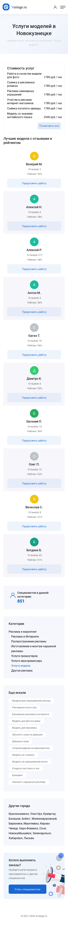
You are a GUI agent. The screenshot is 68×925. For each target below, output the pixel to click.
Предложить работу (34, 183)
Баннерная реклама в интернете (30, 714)
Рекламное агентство (24, 707)
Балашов (14, 818)
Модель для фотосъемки (26, 721)
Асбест (26, 818)
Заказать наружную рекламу (28, 782)
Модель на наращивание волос (30, 761)
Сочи (42, 828)
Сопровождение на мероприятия (30, 748)
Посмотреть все (49, 125)
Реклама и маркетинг (23, 631)
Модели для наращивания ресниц (31, 700)
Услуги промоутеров (24, 656)
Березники (15, 823)
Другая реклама (22, 670)
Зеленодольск (42, 833)
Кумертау (49, 813)
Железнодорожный (44, 818)
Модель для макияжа (24, 727)
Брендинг (17, 775)
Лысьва (29, 838)
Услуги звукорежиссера (26, 660)
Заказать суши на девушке (27, 734)
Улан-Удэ (36, 813)
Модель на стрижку (23, 754)
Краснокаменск (19, 813)
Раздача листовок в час (25, 768)
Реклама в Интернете (25, 636)
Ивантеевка (31, 823)
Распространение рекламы (28, 641)
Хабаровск (16, 838)
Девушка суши (20, 741)
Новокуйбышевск (20, 833)
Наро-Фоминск (28, 828)
